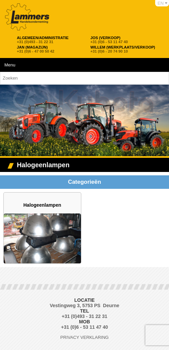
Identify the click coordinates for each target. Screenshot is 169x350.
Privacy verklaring (84, 337)
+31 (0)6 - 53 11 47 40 (109, 40)
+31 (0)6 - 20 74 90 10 (122, 49)
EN (161, 3)
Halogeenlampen (42, 205)
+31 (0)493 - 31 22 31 (42, 40)
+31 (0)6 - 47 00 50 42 (35, 49)
